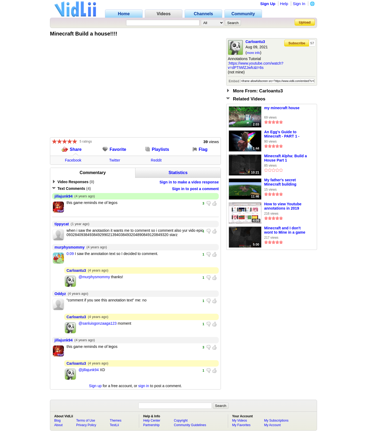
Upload (305, 22)
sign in (143, 386)
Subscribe (296, 43)
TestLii (114, 425)
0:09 (70, 254)
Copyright (181, 420)
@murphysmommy (94, 277)
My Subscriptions (276, 420)
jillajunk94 (63, 196)
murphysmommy (69, 247)
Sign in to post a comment (195, 189)
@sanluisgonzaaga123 (98, 323)
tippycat (61, 224)
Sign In (299, 3)
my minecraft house (281, 108)
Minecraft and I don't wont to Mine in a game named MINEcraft (284, 230)
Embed (234, 81)
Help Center (151, 420)
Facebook (73, 160)
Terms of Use (85, 420)
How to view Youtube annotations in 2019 (283, 206)
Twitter (114, 160)
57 (312, 43)
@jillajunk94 (89, 370)
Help (284, 3)
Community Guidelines (190, 425)
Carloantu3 (255, 42)
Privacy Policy (86, 425)
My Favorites (241, 425)
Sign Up (267, 3)
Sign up (95, 386)
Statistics (178, 172)
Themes (115, 420)
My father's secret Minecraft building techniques (280, 182)
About (58, 425)
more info (253, 53)
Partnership (151, 425)
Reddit (156, 160)
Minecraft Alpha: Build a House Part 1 (285, 158)
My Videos (239, 420)
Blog (57, 420)
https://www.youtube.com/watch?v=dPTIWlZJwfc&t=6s (255, 65)
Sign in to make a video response (189, 182)
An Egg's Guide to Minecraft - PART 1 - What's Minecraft (281, 134)
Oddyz (60, 294)
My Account (272, 425)
